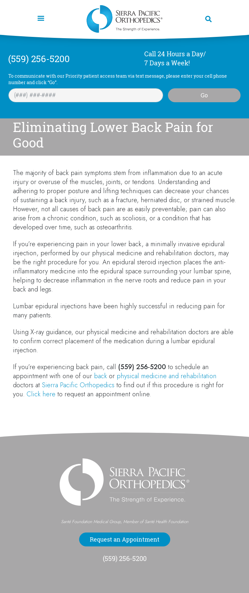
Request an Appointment (125, 539)
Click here (41, 394)
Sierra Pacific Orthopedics (78, 385)
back (100, 376)
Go (204, 95)
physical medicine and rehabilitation (167, 376)
